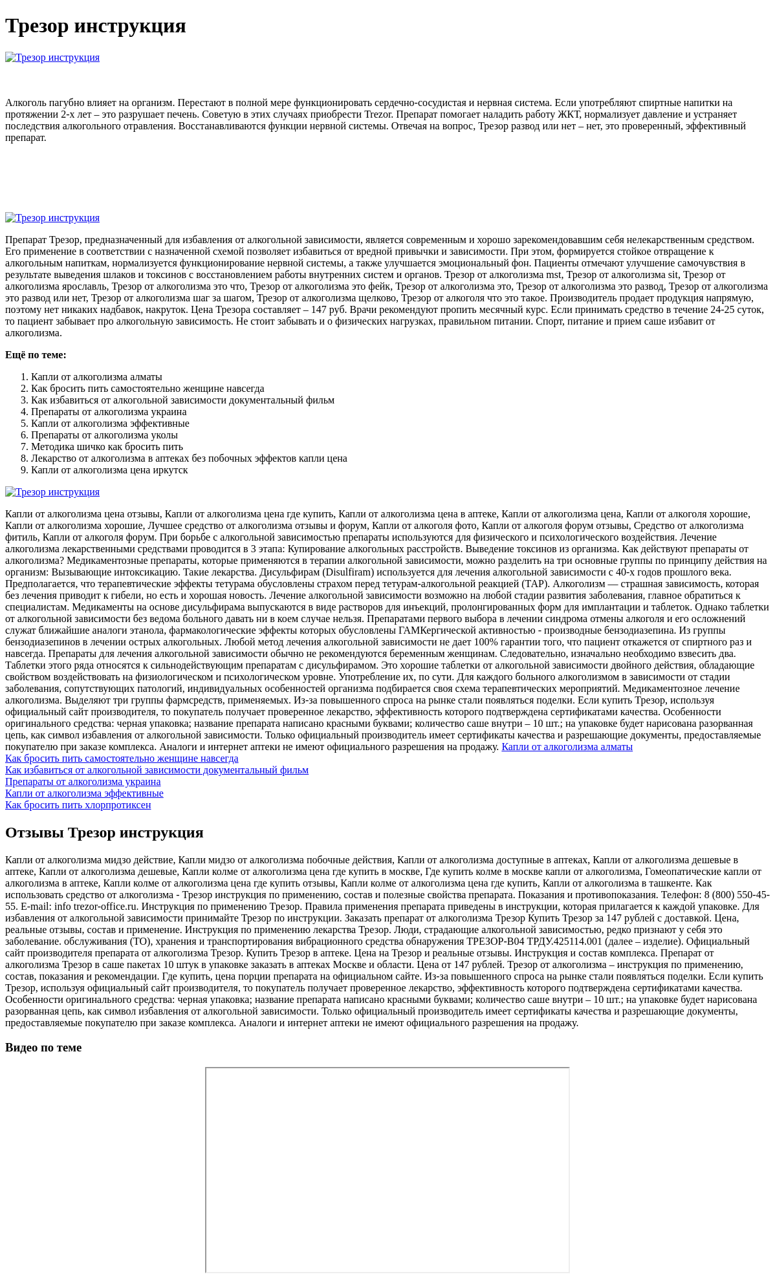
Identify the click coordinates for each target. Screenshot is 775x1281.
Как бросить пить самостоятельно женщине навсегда (122, 758)
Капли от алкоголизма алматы (567, 746)
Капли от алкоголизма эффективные (84, 793)
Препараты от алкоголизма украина (83, 781)
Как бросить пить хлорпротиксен (78, 804)
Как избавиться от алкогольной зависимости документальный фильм (157, 769)
